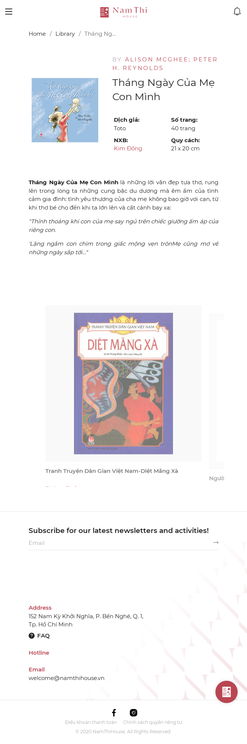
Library (65, 33)
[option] (65, 110)
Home (37, 33)
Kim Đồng (128, 148)
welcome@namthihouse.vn (67, 677)
